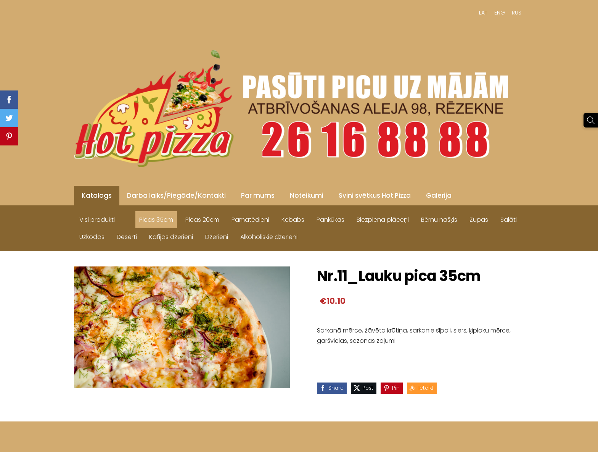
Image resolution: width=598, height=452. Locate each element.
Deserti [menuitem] (127, 236)
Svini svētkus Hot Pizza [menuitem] (375, 195)
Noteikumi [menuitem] (306, 195)
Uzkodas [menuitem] (91, 236)
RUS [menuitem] (516, 12)
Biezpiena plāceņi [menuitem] (383, 219)
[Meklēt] (591, 120)
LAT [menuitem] (483, 12)
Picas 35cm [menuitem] (156, 219)
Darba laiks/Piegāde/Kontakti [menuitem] (176, 195)
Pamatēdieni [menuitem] (250, 219)
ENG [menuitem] (499, 12)
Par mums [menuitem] (258, 195)
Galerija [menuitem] (439, 195)
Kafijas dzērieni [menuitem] (171, 236)
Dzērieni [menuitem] (216, 236)
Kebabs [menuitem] (292, 219)
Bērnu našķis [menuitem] (439, 219)
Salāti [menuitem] (508, 219)
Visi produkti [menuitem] (97, 219)
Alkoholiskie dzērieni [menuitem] (268, 236)
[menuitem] (127, 218)
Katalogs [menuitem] (97, 195)
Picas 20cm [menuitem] (202, 219)
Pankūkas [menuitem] (330, 219)
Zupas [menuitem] (478, 219)
